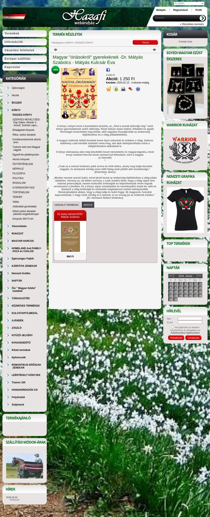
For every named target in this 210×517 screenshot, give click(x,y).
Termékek (39, 511)
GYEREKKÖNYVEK (24, 187)
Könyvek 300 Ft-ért (23, 218)
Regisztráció (53, 511)
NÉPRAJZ (18, 168)
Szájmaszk (18, 404)
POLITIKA (18, 178)
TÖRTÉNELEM (21, 192)
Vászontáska (19, 226)
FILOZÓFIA (19, 173)
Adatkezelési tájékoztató (163, 511)
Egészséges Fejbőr (23, 258)
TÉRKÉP (17, 197)
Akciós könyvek (21, 159)
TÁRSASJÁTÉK (21, 298)
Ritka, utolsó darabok (24, 134)
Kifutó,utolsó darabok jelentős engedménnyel (26, 213)
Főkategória (58, 42)
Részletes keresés (80, 511)
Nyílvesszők (19, 357)
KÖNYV (70, 42)
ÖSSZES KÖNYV (22, 114)
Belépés (161, 10)
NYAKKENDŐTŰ (21, 342)
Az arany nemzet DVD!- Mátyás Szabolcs (70, 215)
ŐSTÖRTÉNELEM (23, 164)
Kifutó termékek (21, 350)
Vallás (16, 201)
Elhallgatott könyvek (23, 130)
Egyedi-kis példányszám (26, 154)
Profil (95, 511)
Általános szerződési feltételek (131, 511)
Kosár (65, 511)
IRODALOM (19, 182)
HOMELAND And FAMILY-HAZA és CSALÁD (26, 250)
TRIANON (14, 500)
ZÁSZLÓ (17, 327)
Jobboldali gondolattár (25, 206)
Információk (106, 511)
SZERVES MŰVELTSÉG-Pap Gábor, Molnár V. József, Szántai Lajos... (26, 122)
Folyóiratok (18, 397)
